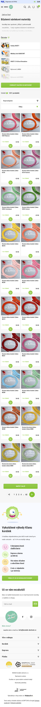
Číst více (4, 37)
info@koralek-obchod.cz (27, 630)
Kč (35, 2)
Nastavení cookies (20, 676)
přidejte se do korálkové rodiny (20, 578)
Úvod (9, 15)
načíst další (20, 486)
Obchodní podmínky (20, 683)
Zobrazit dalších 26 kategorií (20, 85)
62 (26, 494)
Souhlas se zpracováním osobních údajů (20, 679)
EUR (38, 2)
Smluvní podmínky (16, 703)
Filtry (28, 107)
